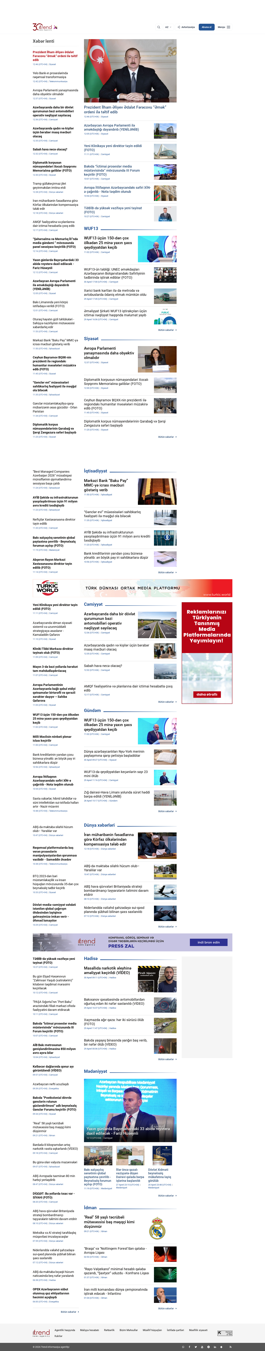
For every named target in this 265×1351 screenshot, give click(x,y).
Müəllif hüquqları (152, 1330)
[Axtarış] (158, 27)
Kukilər (58, 1336)
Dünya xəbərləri (99, 825)
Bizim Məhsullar (129, 1330)
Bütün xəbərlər (166, 330)
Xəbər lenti (43, 41)
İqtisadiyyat (95, 470)
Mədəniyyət (95, 1071)
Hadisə (91, 958)
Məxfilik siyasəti (198, 1330)
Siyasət (91, 338)
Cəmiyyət (93, 604)
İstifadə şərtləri (175, 1330)
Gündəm (92, 710)
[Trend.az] (45, 27)
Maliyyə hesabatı (89, 1330)
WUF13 (91, 228)
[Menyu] (224, 27)
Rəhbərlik (109, 1330)
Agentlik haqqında (65, 1330)
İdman (90, 1207)
